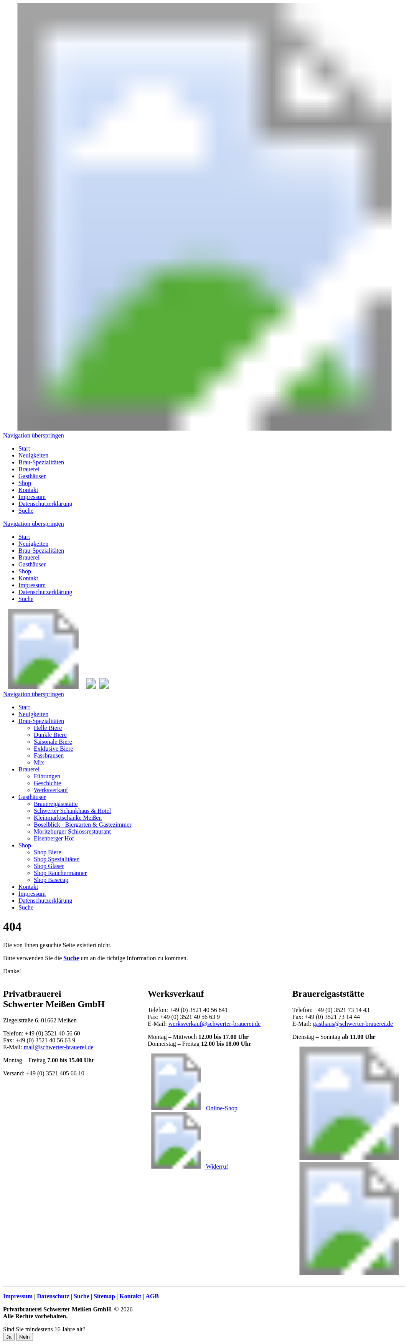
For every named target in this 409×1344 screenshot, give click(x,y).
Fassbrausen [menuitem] (49, 755)
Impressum (32, 585)
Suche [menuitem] (25, 510)
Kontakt (28, 578)
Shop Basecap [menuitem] (51, 880)
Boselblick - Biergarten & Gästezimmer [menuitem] (83, 824)
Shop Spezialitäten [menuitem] (57, 859)
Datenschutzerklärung (45, 592)
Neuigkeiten (33, 543)
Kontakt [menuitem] (28, 490)
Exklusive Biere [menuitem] (53, 748)
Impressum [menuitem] (32, 497)
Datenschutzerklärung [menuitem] (45, 503)
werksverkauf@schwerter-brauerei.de (214, 1023)
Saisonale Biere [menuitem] (53, 741)
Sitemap (104, 1296)
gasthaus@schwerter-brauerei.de (353, 1023)
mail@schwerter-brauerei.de (59, 1047)
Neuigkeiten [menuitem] (33, 455)
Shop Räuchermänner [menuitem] (60, 873)
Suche (25, 599)
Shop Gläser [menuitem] (49, 866)
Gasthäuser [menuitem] (32, 476)
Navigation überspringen (33, 435)
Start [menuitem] (24, 448)
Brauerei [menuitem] (29, 469)
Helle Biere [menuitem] (48, 728)
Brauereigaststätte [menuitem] (56, 804)
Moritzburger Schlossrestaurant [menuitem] (72, 831)
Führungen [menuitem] (47, 776)
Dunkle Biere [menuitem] (50, 734)
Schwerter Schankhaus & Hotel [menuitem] (72, 810)
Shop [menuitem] (24, 483)
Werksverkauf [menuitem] (51, 790)
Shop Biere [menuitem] (47, 852)
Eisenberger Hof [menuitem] (54, 838)
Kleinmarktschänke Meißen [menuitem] (68, 817)
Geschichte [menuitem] (47, 783)
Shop (24, 571)
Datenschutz (53, 1296)
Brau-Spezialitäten (41, 550)
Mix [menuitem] (39, 762)
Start (24, 536)
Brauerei (29, 557)
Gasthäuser (32, 564)
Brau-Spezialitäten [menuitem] (41, 462)
